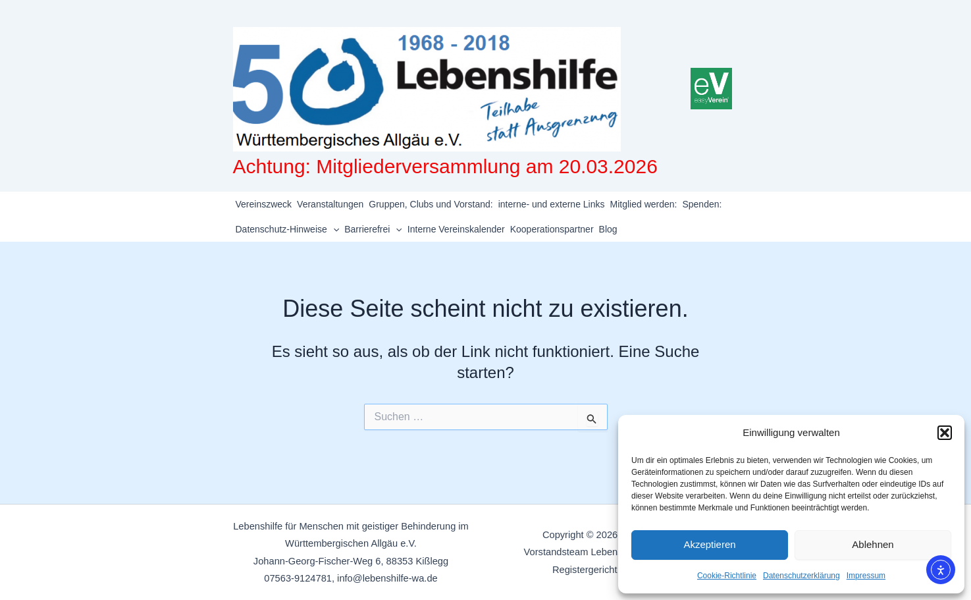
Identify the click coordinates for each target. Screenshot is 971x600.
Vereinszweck (264, 204)
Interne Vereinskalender (456, 229)
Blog (608, 229)
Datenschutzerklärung (801, 575)
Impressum (866, 575)
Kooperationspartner (552, 229)
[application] (333, 229)
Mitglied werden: (643, 204)
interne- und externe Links (551, 204)
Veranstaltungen (330, 204)
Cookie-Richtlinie (726, 575)
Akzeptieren (709, 544)
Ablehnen (872, 544)
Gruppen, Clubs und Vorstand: (430, 204)
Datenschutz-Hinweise (288, 229)
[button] (944, 432)
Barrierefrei (373, 229)
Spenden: (702, 204)
